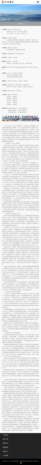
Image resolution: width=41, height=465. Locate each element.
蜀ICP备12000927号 (33, 461)
